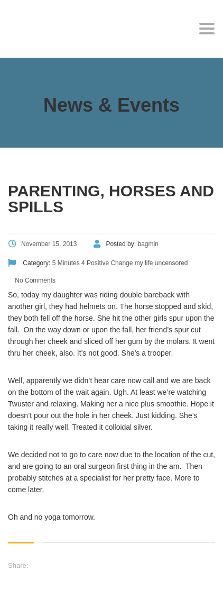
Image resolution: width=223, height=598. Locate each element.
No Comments (34, 280)
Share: (18, 565)
